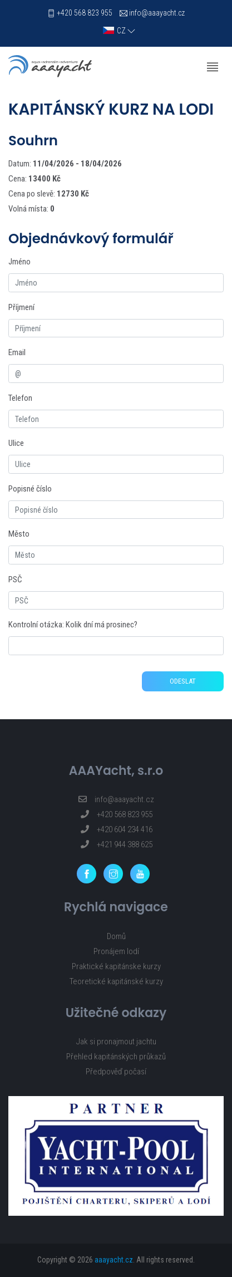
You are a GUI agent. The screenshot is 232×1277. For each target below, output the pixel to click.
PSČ (15, 579)
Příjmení (21, 307)
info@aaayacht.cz (157, 12)
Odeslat (183, 681)
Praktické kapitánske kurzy (116, 966)
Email (17, 352)
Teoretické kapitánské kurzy (116, 981)
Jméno (19, 262)
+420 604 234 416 (116, 829)
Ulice (16, 443)
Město (18, 534)
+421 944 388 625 (116, 844)
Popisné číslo (30, 489)
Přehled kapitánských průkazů (116, 1057)
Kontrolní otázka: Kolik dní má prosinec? (72, 625)
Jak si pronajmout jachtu (116, 1042)
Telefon (20, 398)
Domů (116, 936)
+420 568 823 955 (84, 12)
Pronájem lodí (116, 951)
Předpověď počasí (116, 1072)
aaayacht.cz (114, 1259)
